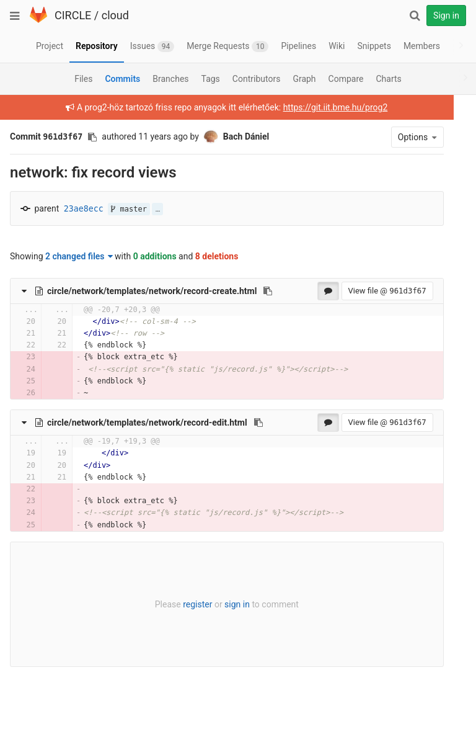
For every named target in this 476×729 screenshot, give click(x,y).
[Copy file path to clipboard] (267, 291)
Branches (170, 79)
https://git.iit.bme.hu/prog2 (327, 107)
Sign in (446, 15)
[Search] (415, 15)
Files (83, 79)
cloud (115, 15)
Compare (346, 79)
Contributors (256, 79)
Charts (388, 79)
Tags (210, 79)
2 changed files (79, 256)
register (189, 604)
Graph (304, 79)
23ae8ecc (84, 208)
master (129, 209)
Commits (122, 79)
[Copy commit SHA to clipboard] (92, 137)
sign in (229, 604)
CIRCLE (73, 15)
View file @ (371, 290)
